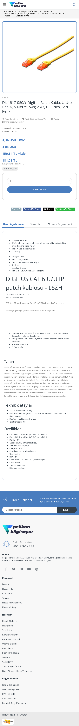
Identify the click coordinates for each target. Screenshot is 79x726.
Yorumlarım (7, 662)
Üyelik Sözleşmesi (10, 689)
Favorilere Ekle (10, 119)
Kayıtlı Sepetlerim (10, 634)
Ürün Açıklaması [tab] (13, 224)
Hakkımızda (7, 589)
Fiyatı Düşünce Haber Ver (34, 119)
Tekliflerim (7, 630)
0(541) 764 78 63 (23, 546)
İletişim (5, 584)
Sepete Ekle (39, 189)
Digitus (5, 97)
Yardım (5, 598)
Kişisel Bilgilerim (9, 621)
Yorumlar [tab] (36, 224)
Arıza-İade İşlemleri (11, 639)
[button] (74, 4)
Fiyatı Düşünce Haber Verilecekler (17, 671)
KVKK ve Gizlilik (9, 694)
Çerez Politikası (9, 698)
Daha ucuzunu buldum (13, 122)
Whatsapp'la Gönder (65, 209)
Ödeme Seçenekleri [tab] (60, 224)
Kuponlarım (7, 648)
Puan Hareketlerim (10, 652)
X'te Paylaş (48, 209)
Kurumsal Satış (9, 607)
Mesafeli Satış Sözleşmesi (14, 703)
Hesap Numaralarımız (12, 602)
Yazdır (55, 119)
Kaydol (66, 509)
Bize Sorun (7, 593)
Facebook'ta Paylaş (32, 209)
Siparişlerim (7, 625)
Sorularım (6, 657)
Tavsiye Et (16, 209)
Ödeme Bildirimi (9, 643)
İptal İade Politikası (10, 684)
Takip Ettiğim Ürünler (11, 666)
